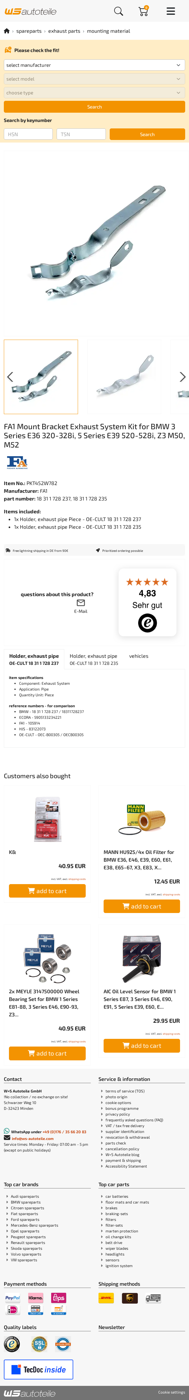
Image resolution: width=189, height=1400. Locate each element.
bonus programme (122, 1108)
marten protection (122, 1231)
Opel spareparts (25, 1231)
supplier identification (125, 1131)
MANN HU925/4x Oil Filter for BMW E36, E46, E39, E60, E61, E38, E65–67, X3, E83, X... (139, 859)
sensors (112, 1259)
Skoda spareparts (26, 1248)
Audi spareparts (25, 1196)
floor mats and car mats (127, 1202)
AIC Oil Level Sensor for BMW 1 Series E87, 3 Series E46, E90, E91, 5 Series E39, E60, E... (140, 999)
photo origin (116, 1096)
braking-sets (117, 1213)
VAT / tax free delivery (125, 1125)
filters (111, 1219)
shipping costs (77, 879)
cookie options (118, 1102)
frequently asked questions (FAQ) (134, 1119)
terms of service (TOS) (125, 1091)
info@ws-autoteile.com (33, 1138)
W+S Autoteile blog (122, 1154)
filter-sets (114, 1225)
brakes (111, 1207)
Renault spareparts (28, 1242)
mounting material (108, 31)
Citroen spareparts (27, 1207)
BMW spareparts (26, 1202)
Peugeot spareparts (28, 1236)
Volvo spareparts (26, 1254)
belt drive (114, 1242)
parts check (116, 1143)
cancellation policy (122, 1148)
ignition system (119, 1265)
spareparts (29, 31)
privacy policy (118, 1114)
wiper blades (117, 1248)
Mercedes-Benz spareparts (34, 1225)
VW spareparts (24, 1259)
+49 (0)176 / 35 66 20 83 (64, 1131)
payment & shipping (123, 1160)
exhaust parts (64, 31)
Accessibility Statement (126, 1166)
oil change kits (118, 1236)
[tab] (34, 659)
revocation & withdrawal (128, 1137)
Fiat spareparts (24, 1213)
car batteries (117, 1196)
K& (12, 852)
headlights (115, 1254)
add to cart (47, 890)
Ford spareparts (25, 1219)
